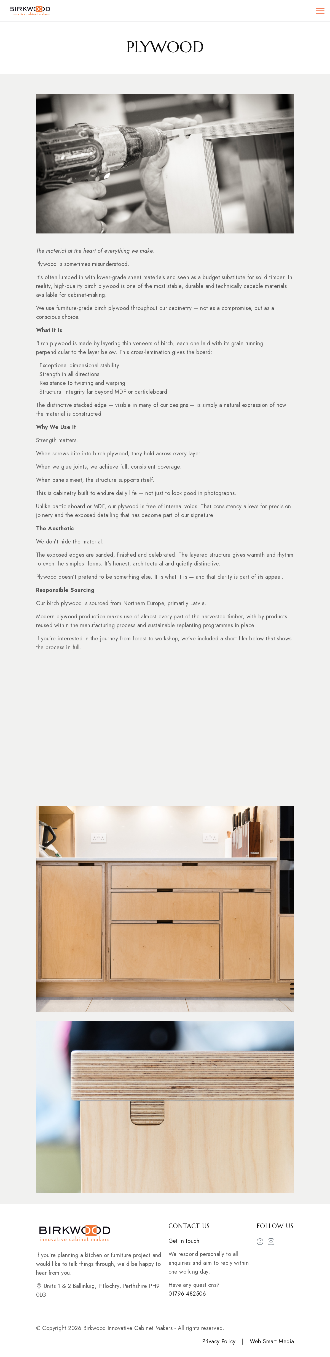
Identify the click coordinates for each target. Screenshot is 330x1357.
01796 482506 (187, 1294)
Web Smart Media (272, 1341)
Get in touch (184, 1241)
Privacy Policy (219, 1341)
